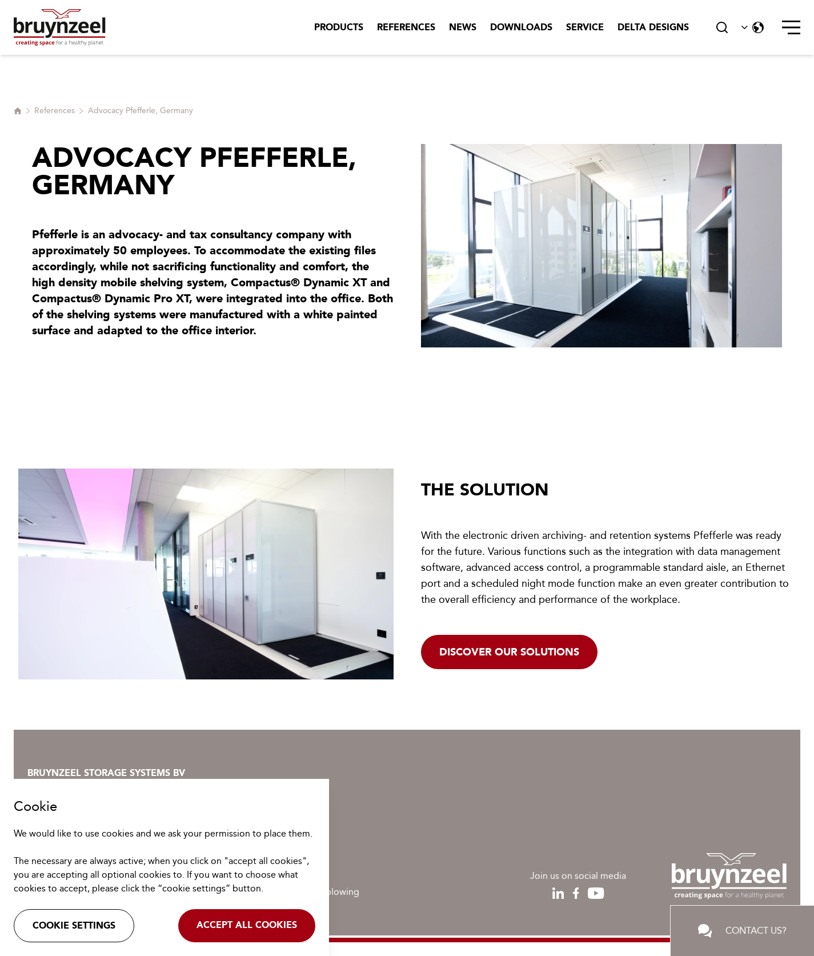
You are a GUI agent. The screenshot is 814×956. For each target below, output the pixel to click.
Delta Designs (653, 27)
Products (338, 27)
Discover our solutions (509, 652)
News (462, 27)
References (406, 27)
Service (585, 27)
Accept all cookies (247, 924)
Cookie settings (74, 925)
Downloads (521, 27)
